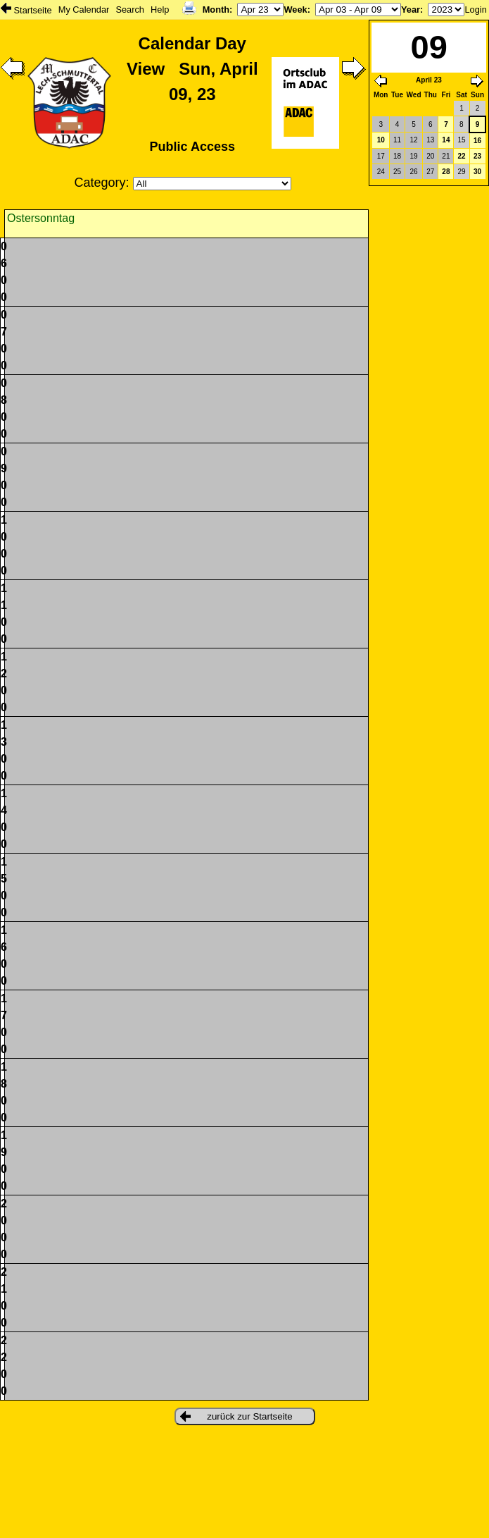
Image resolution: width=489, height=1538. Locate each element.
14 (446, 140)
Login (475, 9)
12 (414, 140)
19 (414, 156)
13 (430, 140)
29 (461, 172)
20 (430, 156)
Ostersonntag (41, 218)
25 (397, 172)
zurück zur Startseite (236, 1416)
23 (477, 156)
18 (397, 156)
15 (461, 140)
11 (397, 140)
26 (414, 172)
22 (461, 156)
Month (216, 9)
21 (446, 156)
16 (477, 140)
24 (381, 172)
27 (430, 172)
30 (477, 172)
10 (381, 140)
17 (381, 156)
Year (410, 9)
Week (295, 9)
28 (446, 172)
